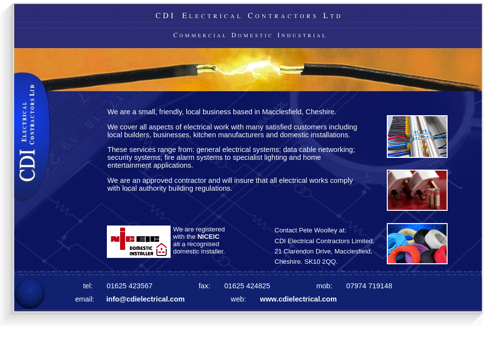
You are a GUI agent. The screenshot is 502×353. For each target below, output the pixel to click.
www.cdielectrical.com (297, 299)
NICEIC (209, 236)
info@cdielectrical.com (145, 299)
